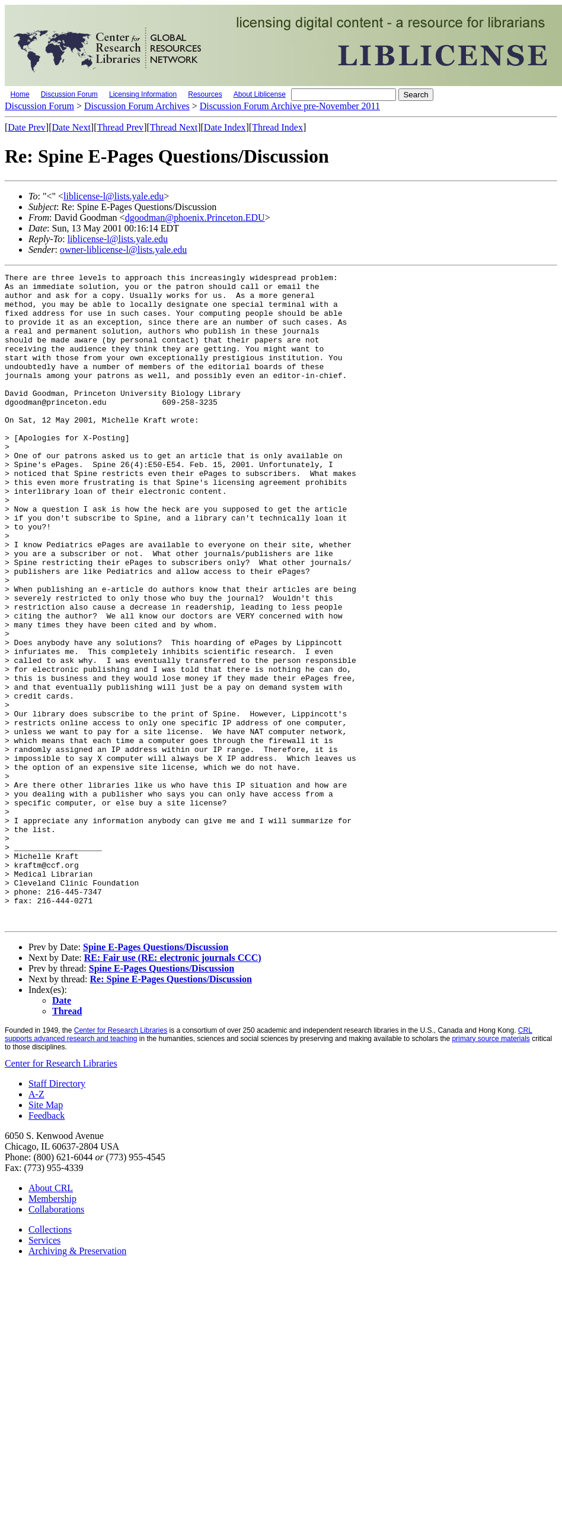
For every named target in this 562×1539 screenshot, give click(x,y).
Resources (205, 94)
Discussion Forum (69, 94)
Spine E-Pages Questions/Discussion (155, 1077)
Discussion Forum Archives (137, 106)
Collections (50, 1359)
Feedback (46, 1245)
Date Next (71, 127)
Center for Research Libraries (120, 1160)
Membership (52, 1329)
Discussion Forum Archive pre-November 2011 (290, 106)
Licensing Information (143, 94)
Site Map (45, 1235)
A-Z (36, 1224)
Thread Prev (120, 127)
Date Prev (27, 127)
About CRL (50, 1318)
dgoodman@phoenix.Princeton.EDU (195, 217)
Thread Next (173, 127)
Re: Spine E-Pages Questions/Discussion (171, 1109)
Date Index (225, 127)
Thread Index (277, 127)
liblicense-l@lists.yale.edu (113, 196)
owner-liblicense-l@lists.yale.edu (123, 250)
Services (44, 1370)
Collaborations (56, 1339)
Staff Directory (56, 1213)
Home (20, 94)
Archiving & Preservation (77, 1381)
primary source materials (490, 1168)
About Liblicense (260, 94)
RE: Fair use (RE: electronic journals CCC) (172, 1088)
